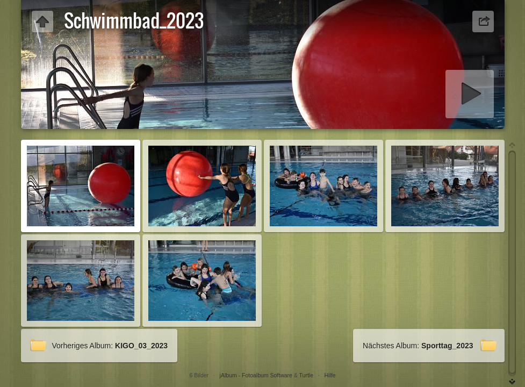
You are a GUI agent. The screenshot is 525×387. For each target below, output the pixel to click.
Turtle (306, 375)
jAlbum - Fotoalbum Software (256, 375)
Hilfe (329, 375)
